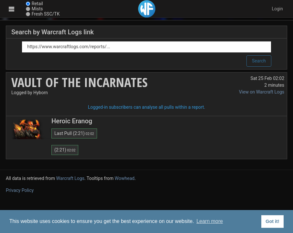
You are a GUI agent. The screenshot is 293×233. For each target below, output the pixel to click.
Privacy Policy (20, 190)
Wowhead (125, 178)
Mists (37, 8)
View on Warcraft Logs (261, 91)
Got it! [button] (272, 221)
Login (277, 8)
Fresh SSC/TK (46, 14)
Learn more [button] (209, 221)
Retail (37, 3)
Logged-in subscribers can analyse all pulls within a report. (146, 107)
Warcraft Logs (70, 178)
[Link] (146, 47)
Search (259, 60)
